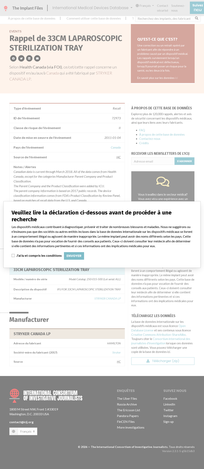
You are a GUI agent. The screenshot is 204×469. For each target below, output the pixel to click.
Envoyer (74, 256)
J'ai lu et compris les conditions (39, 255)
